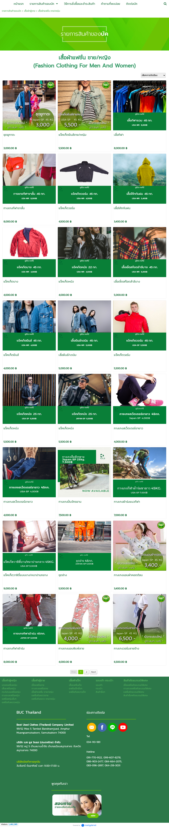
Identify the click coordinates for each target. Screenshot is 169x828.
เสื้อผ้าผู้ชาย (29, 11)
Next (93, 672)
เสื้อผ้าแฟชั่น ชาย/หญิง (49, 11)
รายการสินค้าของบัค (11, 11)
